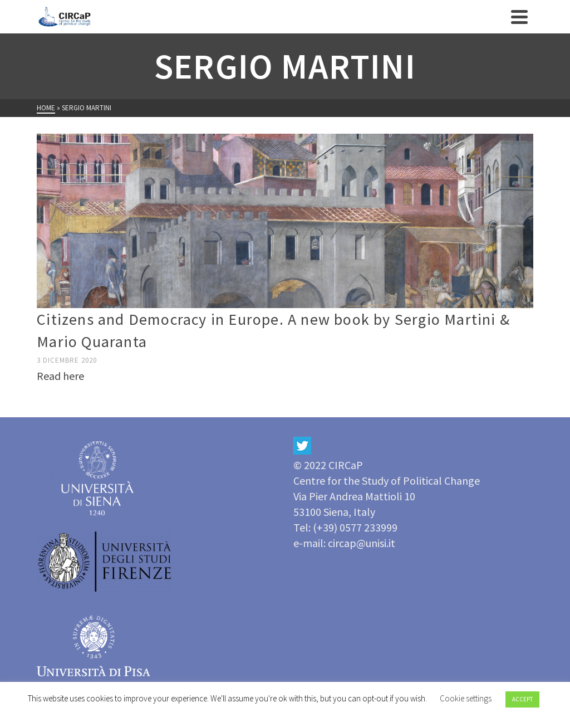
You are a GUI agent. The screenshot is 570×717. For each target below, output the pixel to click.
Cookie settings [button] (466, 698)
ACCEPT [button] (522, 699)
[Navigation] (519, 16)
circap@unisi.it (361, 543)
